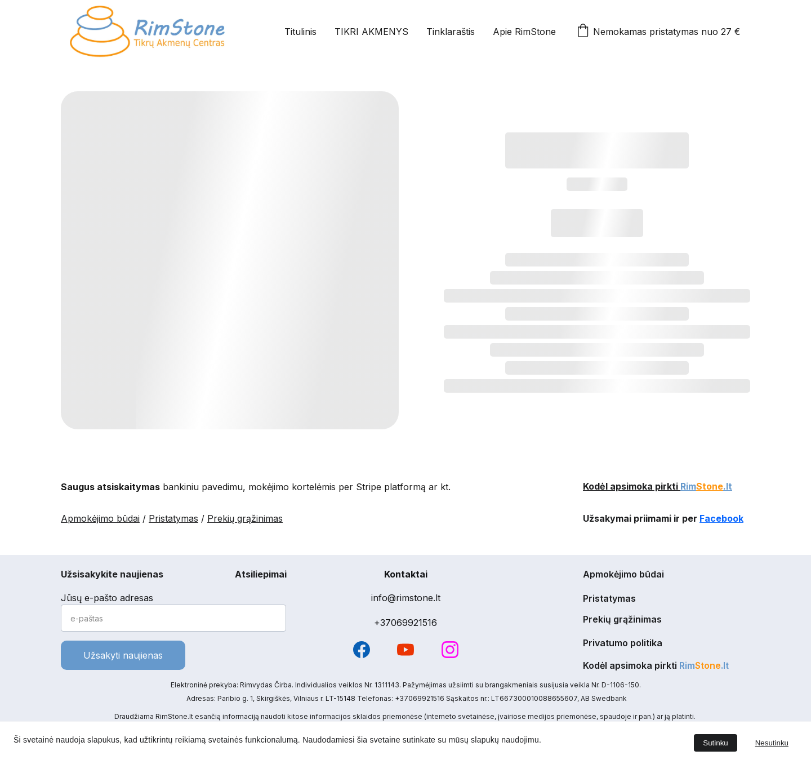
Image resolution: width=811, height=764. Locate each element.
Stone (709, 486)
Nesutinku (771, 743)
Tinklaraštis (450, 31)
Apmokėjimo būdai (100, 519)
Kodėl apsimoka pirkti (631, 486)
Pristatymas (173, 519)
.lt (727, 486)
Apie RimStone (524, 31)
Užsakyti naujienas (123, 655)
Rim (688, 486)
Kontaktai (405, 574)
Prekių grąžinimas (245, 519)
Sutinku (715, 743)
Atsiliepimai (261, 574)
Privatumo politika (622, 643)
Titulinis (300, 31)
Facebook (721, 519)
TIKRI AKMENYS (371, 31)
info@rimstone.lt (405, 597)
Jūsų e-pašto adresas (107, 597)
